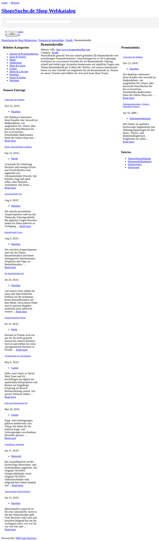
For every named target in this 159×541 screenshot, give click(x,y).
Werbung (14, 80)
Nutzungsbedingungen (139, 161)
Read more (10, 140)
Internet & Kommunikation (24, 53)
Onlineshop (16, 62)
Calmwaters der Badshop (14, 100)
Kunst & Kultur (18, 77)
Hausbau (14, 74)
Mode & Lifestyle (19, 71)
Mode (13, 59)
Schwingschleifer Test (13, 194)
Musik (14, 158)
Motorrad (16, 456)
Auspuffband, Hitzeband (14, 444)
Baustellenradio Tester (13, 232)
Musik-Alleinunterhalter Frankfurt (18, 147)
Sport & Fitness (18, 56)
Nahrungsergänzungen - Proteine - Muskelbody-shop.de (136, 105)
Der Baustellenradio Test (14, 273)
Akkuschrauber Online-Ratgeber (17, 491)
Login (4, 2)
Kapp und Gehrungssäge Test (16, 403)
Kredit (69, 40)
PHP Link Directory (26, 538)
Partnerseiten (135, 164)
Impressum (133, 167)
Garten (13, 68)
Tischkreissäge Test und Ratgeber (18, 356)
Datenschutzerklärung (139, 158)
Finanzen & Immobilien (51, 40)
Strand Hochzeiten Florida (15, 318)
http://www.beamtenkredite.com (73, 49)
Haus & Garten (17, 65)
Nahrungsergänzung (140, 118)
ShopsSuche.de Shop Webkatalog (38, 11)
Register (15, 2)
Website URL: (49, 49)
